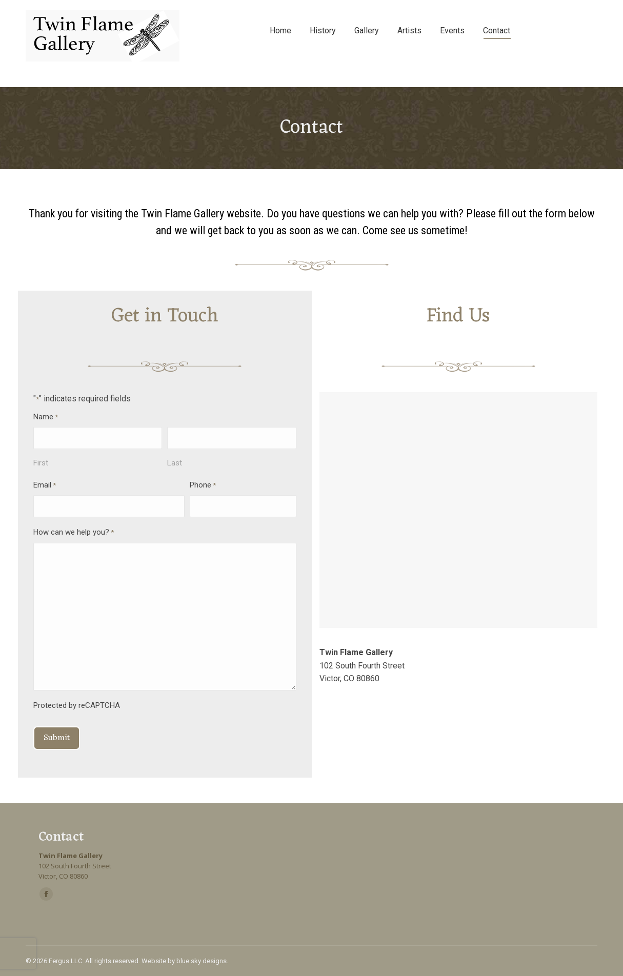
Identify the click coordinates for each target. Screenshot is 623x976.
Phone (203, 486)
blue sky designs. (202, 961)
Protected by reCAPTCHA (76, 705)
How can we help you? (73, 533)
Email (44, 486)
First (40, 462)
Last (174, 462)
